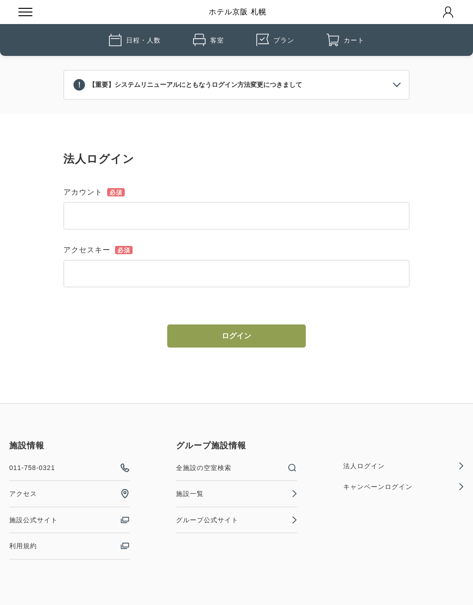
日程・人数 (135, 40)
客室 (208, 40)
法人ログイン (403, 466)
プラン (275, 40)
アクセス (69, 493)
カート (345, 40)
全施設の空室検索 (236, 467)
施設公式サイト (69, 520)
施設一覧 (236, 493)
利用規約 (69, 545)
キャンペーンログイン (403, 486)
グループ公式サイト (236, 520)
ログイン (236, 336)
